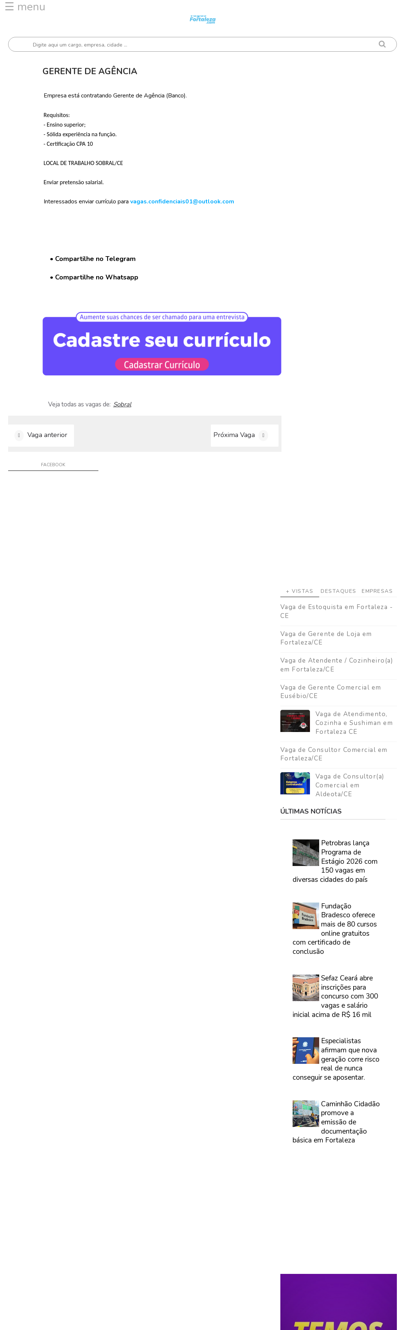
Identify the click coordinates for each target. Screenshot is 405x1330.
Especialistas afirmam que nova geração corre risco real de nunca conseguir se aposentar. (336, 640)
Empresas (377, 171)
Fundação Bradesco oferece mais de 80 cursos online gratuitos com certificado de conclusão (335, 509)
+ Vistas (299, 171)
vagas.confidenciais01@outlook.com (185, 201)
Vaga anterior (47, 433)
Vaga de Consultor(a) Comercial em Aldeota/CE (350, 366)
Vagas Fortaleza (92, 1318)
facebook (52, 463)
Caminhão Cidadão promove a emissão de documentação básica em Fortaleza (336, 703)
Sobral (125, 402)
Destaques (339, 171)
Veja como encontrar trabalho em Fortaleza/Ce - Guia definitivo (338, 961)
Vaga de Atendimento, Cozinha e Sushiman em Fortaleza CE (354, 304)
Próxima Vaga (225, 433)
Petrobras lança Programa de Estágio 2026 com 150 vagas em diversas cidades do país (335, 442)
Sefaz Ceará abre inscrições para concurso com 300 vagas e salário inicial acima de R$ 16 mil (335, 577)
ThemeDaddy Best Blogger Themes (228, 1318)
